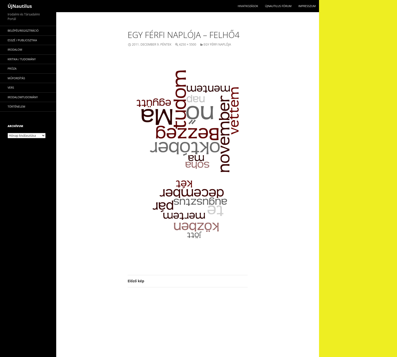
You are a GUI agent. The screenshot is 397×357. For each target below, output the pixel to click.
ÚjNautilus (20, 6)
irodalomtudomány (23, 97)
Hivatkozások (248, 6)
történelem (16, 106)
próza (12, 68)
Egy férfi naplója (217, 44)
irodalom (15, 49)
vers (11, 87)
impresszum (307, 6)
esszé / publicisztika (22, 40)
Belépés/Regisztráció (23, 30)
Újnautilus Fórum (278, 6)
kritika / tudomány (22, 59)
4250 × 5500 (187, 44)
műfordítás (16, 78)
